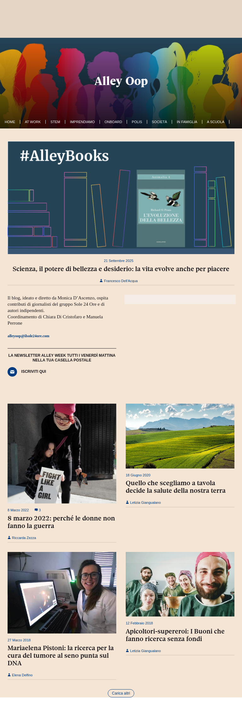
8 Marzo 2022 (18, 510)
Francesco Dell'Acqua (119, 281)
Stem (55, 122)
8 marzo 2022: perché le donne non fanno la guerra (61, 522)
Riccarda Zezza (22, 538)
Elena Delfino (20, 675)
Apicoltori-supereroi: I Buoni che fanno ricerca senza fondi (175, 635)
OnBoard (113, 122)
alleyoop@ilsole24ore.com (28, 336)
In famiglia (187, 122)
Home (10, 122)
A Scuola (215, 122)
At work (33, 122)
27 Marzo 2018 (19, 640)
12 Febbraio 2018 (139, 623)
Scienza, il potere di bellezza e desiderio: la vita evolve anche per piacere (121, 269)
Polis (137, 122)
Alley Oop (121, 80)
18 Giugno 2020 (138, 475)
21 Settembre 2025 (119, 261)
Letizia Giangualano (143, 502)
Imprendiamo (82, 122)
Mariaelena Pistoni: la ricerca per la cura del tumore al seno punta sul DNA (61, 655)
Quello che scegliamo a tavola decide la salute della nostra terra (176, 487)
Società (159, 122)
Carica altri (121, 693)
